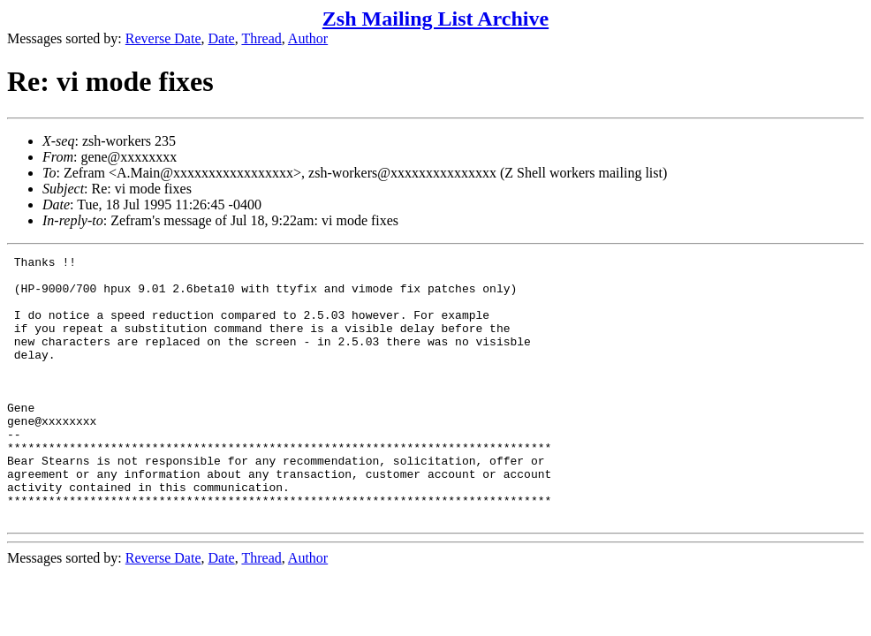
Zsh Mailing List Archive (435, 18)
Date (221, 38)
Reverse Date (163, 38)
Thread (261, 38)
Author (308, 38)
